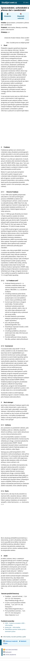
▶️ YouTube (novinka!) (10, 649)
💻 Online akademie (9, 654)
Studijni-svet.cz (9, 2)
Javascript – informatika (12, 627)
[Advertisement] (15, 127)
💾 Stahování (7, 652)
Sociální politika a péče (18, 637)
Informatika (7, 637)
